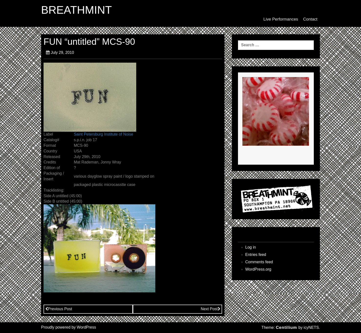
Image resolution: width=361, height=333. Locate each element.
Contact (310, 19)
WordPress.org (258, 269)
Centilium (286, 327)
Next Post (210, 309)
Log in (250, 247)
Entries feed (255, 255)
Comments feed (259, 262)
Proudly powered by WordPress (68, 327)
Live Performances (280, 19)
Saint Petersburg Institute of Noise (103, 134)
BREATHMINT (76, 10)
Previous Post (58, 309)
